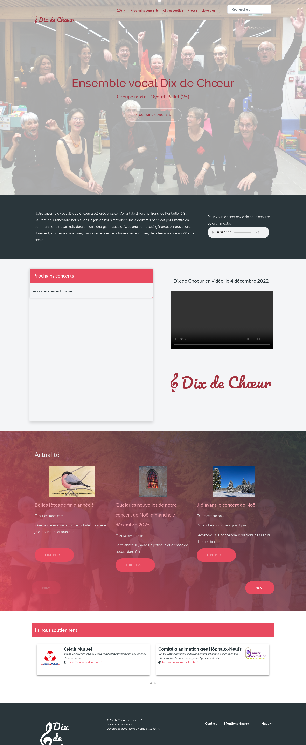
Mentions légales (236, 714)
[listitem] (94, 650)
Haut (267, 714)
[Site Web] (85, 653)
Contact (211, 714)
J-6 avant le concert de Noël (227, 495)
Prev (46, 578)
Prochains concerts (153, 105)
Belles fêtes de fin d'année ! (64, 495)
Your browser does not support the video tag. (222, 311)
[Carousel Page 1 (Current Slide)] (151, 674)
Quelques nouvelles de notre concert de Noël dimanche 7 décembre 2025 (146, 505)
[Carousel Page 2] (155, 674)
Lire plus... (54, 545)
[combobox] (249, 9)
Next (260, 578)
